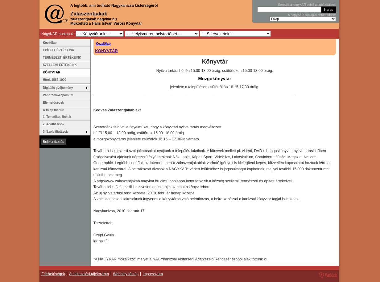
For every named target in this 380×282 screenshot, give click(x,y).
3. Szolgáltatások (55, 131)
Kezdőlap (103, 43)
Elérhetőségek (53, 102)
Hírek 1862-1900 (54, 79)
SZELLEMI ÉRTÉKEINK (60, 65)
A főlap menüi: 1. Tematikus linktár (57, 113)
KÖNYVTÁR (106, 50)
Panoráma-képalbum (58, 95)
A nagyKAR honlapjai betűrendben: (312, 15)
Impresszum (152, 274)
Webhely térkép (125, 274)
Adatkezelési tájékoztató (89, 274)
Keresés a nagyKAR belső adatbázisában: (307, 4)
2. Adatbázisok (53, 124)
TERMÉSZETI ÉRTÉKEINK (62, 57)
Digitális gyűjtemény (58, 87)
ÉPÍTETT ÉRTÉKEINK (58, 50)
